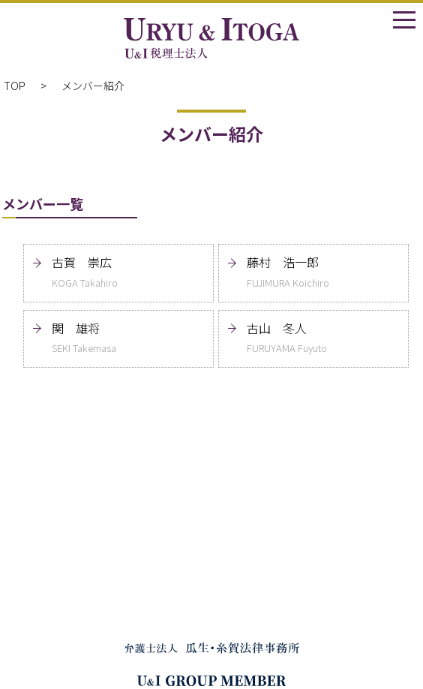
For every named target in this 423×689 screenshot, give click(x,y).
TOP (15, 85)
